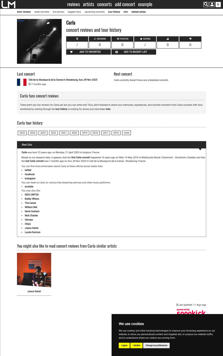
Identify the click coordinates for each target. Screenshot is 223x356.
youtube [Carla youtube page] (29, 186)
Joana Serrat (31, 228)
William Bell (31, 207)
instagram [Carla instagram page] (30, 178)
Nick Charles (31, 215)
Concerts (104, 4)
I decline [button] (136, 345)
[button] (212, 4)
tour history (114, 11)
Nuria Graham (32, 211)
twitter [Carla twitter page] (28, 170)
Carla (70, 22)
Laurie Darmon (32, 232)
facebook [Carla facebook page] (30, 174)
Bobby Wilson (32, 198)
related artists (138, 11)
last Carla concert (34, 161)
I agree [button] (124, 345)
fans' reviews (24, 11)
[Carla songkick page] (191, 313)
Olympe (29, 219)
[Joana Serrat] (34, 270)
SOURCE (21, 21)
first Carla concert (80, 157)
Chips (28, 223)
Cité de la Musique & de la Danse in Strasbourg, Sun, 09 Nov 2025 (62, 79)
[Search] (206, 4)
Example (145, 4)
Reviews (73, 4)
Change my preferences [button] (156, 345)
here (108, 109)
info (126, 11)
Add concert (125, 4)
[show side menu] (218, 4)
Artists (88, 4)
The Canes (30, 203)
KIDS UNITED (32, 194)
